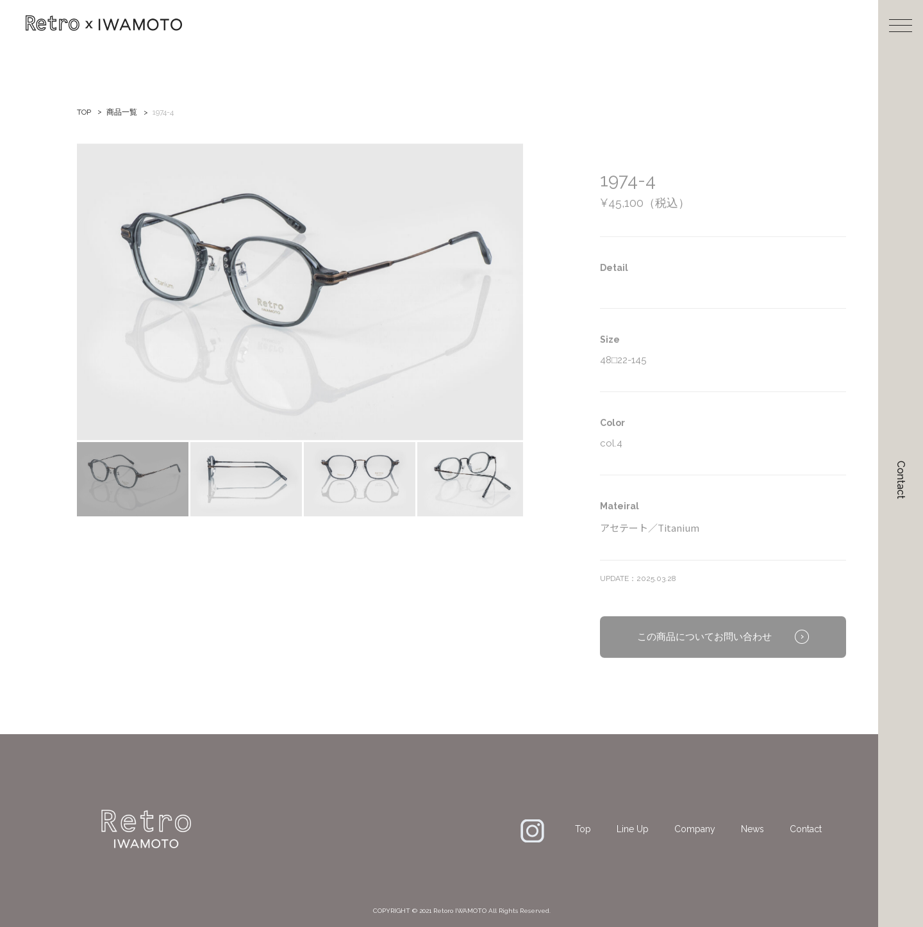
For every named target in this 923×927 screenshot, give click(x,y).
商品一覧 (121, 112)
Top (583, 829)
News (752, 829)
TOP (84, 112)
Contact (901, 480)
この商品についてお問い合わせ (704, 652)
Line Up (633, 829)
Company (694, 829)
